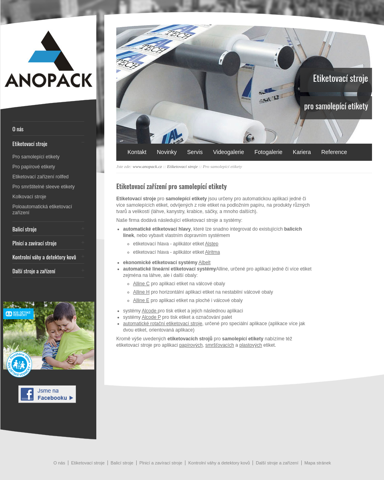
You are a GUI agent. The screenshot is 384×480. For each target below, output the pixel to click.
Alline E (141, 300)
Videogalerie (228, 152)
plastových (250, 345)
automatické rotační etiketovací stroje (162, 323)
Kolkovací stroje (29, 197)
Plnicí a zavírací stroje (34, 243)
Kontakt (136, 152)
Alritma (212, 252)
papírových (191, 345)
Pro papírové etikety (33, 167)
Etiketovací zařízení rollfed (40, 177)
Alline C (141, 283)
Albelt (205, 262)
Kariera (302, 152)
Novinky (167, 152)
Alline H (141, 292)
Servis (195, 152)
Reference (334, 152)
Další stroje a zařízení (33, 271)
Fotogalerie (269, 152)
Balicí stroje (24, 229)
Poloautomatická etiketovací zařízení (42, 209)
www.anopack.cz (147, 166)
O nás (18, 129)
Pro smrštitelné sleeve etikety (43, 187)
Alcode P (151, 317)
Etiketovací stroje (29, 144)
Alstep (211, 244)
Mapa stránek (317, 462)
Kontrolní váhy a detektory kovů (44, 257)
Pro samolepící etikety (36, 157)
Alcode (150, 311)
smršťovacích (219, 345)
